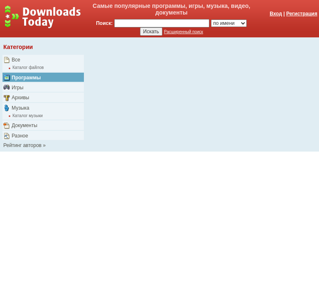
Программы (26, 78)
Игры (17, 88)
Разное (20, 136)
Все (16, 60)
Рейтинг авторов (22, 145)
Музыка (20, 108)
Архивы (20, 97)
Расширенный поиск (183, 31)
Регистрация (301, 14)
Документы (24, 125)
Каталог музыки (27, 115)
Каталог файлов (28, 67)
